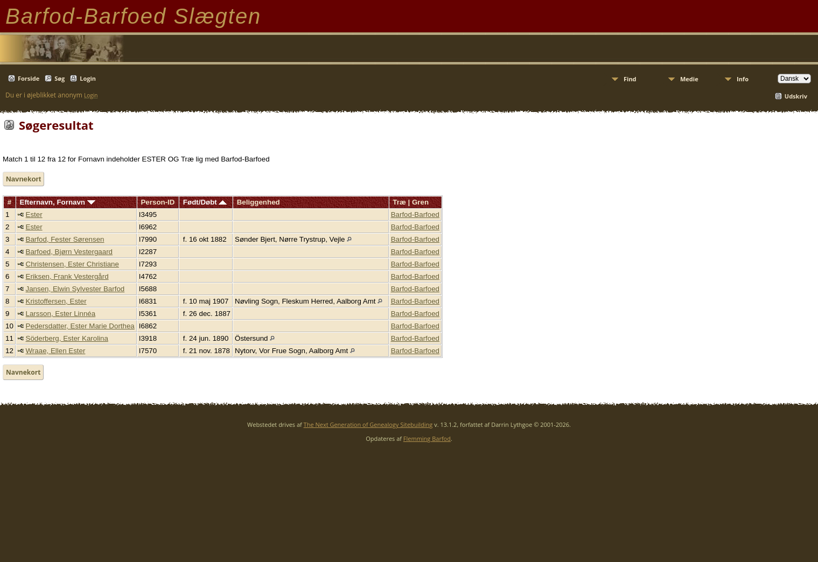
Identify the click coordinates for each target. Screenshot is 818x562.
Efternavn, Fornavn (57, 202)
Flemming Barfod (427, 438)
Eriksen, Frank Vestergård (67, 276)
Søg (59, 78)
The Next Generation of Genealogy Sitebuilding (368, 424)
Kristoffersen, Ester (56, 301)
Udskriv (796, 96)
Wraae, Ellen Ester (56, 351)
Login (88, 78)
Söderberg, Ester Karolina (67, 338)
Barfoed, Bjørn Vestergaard (69, 252)
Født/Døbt (205, 202)
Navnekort (23, 179)
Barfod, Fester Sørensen (65, 239)
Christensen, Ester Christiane (72, 264)
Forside (28, 78)
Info (743, 79)
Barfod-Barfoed (415, 214)
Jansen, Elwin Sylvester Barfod (75, 289)
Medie (689, 79)
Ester (34, 214)
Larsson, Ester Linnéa (61, 314)
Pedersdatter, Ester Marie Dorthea (80, 326)
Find (630, 79)
